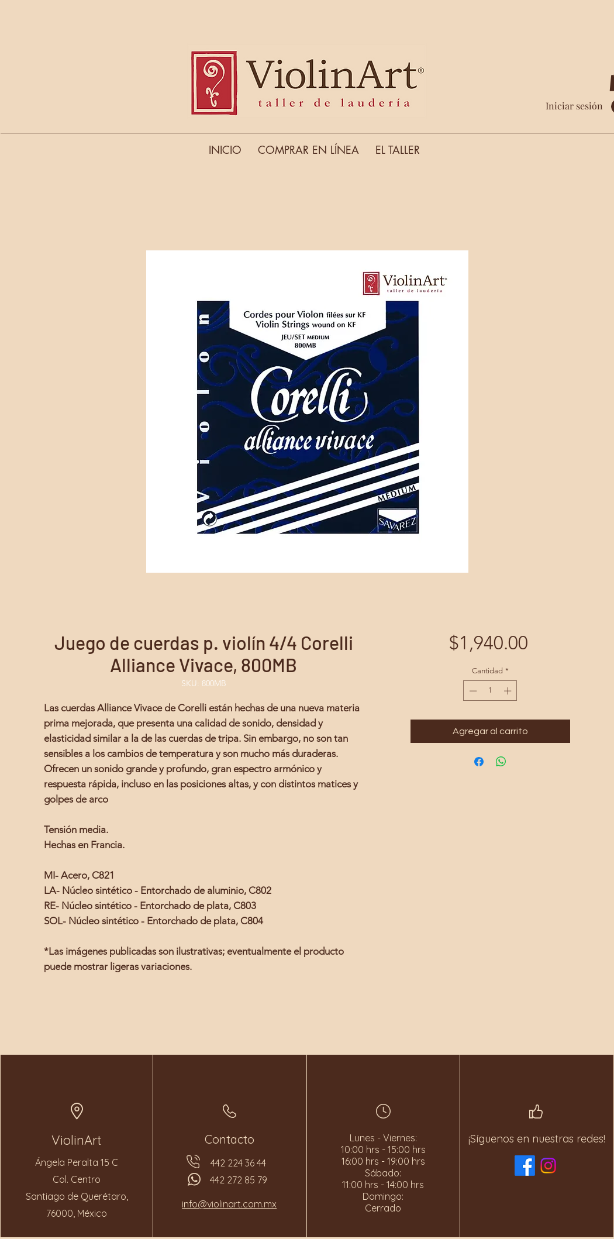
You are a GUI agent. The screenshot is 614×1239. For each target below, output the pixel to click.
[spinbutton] (490, 691)
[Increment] (509, 691)
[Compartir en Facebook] (479, 762)
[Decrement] (472, 691)
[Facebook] (525, 1165)
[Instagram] (548, 1165)
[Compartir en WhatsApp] (501, 762)
